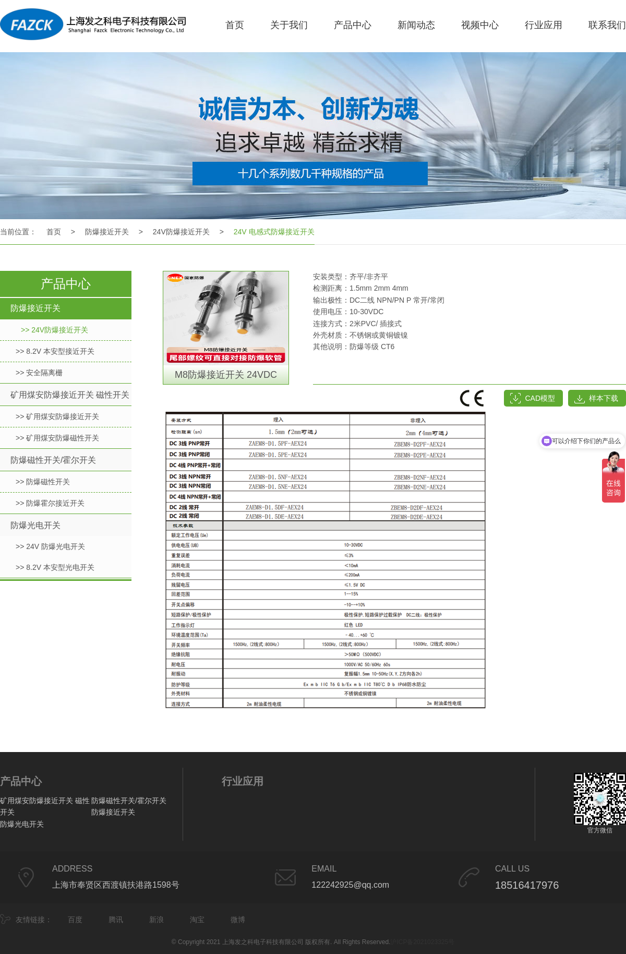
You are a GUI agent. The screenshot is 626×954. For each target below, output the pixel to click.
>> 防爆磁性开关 (43, 482)
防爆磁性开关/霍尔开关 (53, 460)
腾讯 (116, 919)
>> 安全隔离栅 (39, 372)
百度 (75, 919)
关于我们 (289, 25)
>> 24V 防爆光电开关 (50, 546)
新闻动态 (416, 25)
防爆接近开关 (107, 232)
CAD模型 (540, 398)
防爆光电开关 (35, 525)
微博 (238, 919)
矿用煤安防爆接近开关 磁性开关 (69, 394)
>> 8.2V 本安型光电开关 (55, 567)
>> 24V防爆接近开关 (54, 330)
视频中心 (480, 25)
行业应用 (543, 25)
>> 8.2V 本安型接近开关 (55, 351)
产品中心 (352, 25)
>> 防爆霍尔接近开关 (50, 503)
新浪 (156, 919)
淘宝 (197, 919)
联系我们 (607, 25)
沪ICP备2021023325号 (422, 942)
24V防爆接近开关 (181, 232)
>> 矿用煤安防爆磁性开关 (57, 438)
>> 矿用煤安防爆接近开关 (57, 416)
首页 (234, 25)
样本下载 (603, 398)
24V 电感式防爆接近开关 (274, 232)
